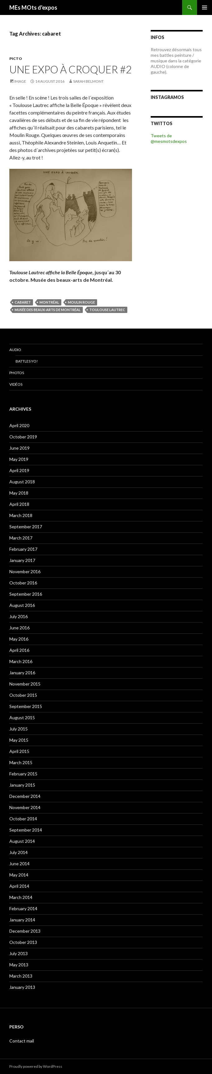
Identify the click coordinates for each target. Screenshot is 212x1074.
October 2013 (23, 942)
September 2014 (25, 829)
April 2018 (19, 504)
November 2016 (24, 571)
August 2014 (22, 841)
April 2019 (19, 470)
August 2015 (22, 717)
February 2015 (23, 773)
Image (20, 81)
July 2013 (18, 953)
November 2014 (24, 807)
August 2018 (22, 481)
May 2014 (18, 874)
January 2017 (22, 560)
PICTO (15, 58)
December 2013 (24, 931)
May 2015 (18, 740)
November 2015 (24, 683)
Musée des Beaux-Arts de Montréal (48, 310)
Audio (15, 349)
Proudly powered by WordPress (35, 1066)
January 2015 (22, 785)
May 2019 (18, 459)
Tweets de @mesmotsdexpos (169, 138)
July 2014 (18, 852)
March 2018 (20, 515)
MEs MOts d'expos (33, 7)
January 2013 (22, 987)
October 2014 (23, 818)
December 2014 (24, 796)
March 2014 (20, 897)
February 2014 (23, 908)
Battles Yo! (27, 361)
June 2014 (19, 863)
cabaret (23, 302)
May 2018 (18, 493)
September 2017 (25, 526)
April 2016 (19, 650)
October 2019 (23, 436)
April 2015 (19, 751)
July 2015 (18, 728)
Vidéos (15, 384)
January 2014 (22, 919)
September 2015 (25, 706)
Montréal (49, 302)
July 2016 (18, 616)
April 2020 (19, 425)
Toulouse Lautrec (107, 310)
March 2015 (20, 762)
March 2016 (20, 661)
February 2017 (23, 549)
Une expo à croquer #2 (70, 69)
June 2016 (19, 627)
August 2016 (22, 605)
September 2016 (25, 594)
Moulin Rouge (81, 302)
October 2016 (23, 582)
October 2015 (23, 695)
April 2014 (19, 886)
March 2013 (20, 976)
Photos (16, 372)
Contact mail (21, 1040)
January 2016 (22, 672)
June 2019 (19, 448)
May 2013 (18, 964)
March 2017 (20, 537)
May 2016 (18, 639)
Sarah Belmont (88, 81)
